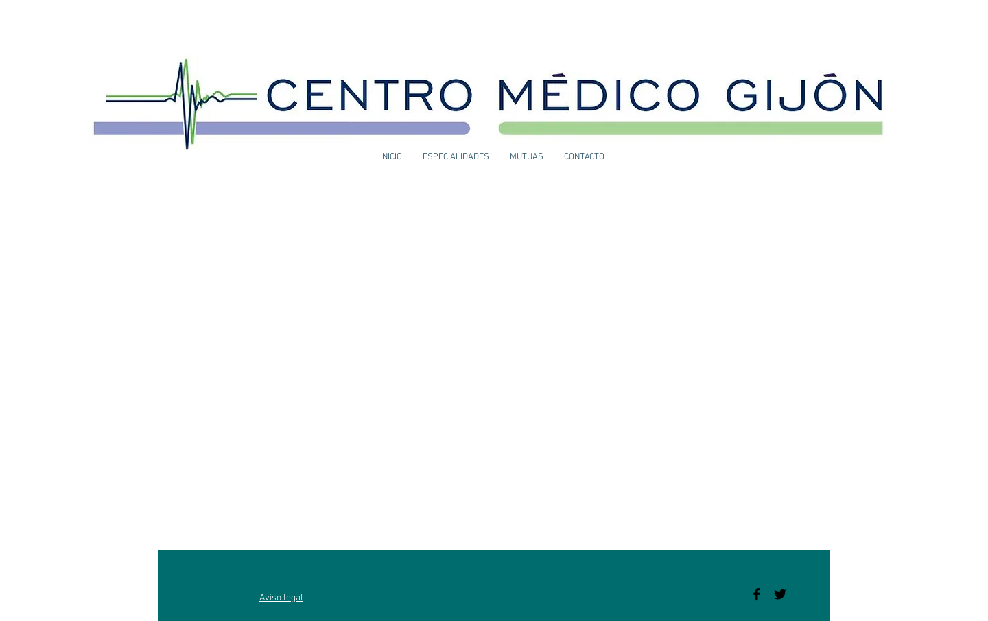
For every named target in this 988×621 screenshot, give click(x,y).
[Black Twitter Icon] (780, 594)
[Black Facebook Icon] (757, 594)
